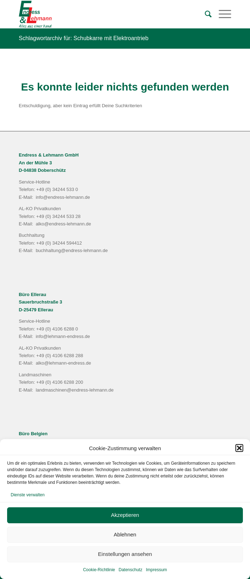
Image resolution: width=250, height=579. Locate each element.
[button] (239, 448)
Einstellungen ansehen (125, 554)
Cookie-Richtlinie (99, 569)
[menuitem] (205, 14)
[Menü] (221, 14)
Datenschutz (131, 569)
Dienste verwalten (27, 494)
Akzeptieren (125, 515)
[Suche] (205, 14)
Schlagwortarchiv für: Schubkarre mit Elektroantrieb (84, 38)
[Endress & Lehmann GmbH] (104, 14)
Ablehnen (125, 534)
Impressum (156, 569)
